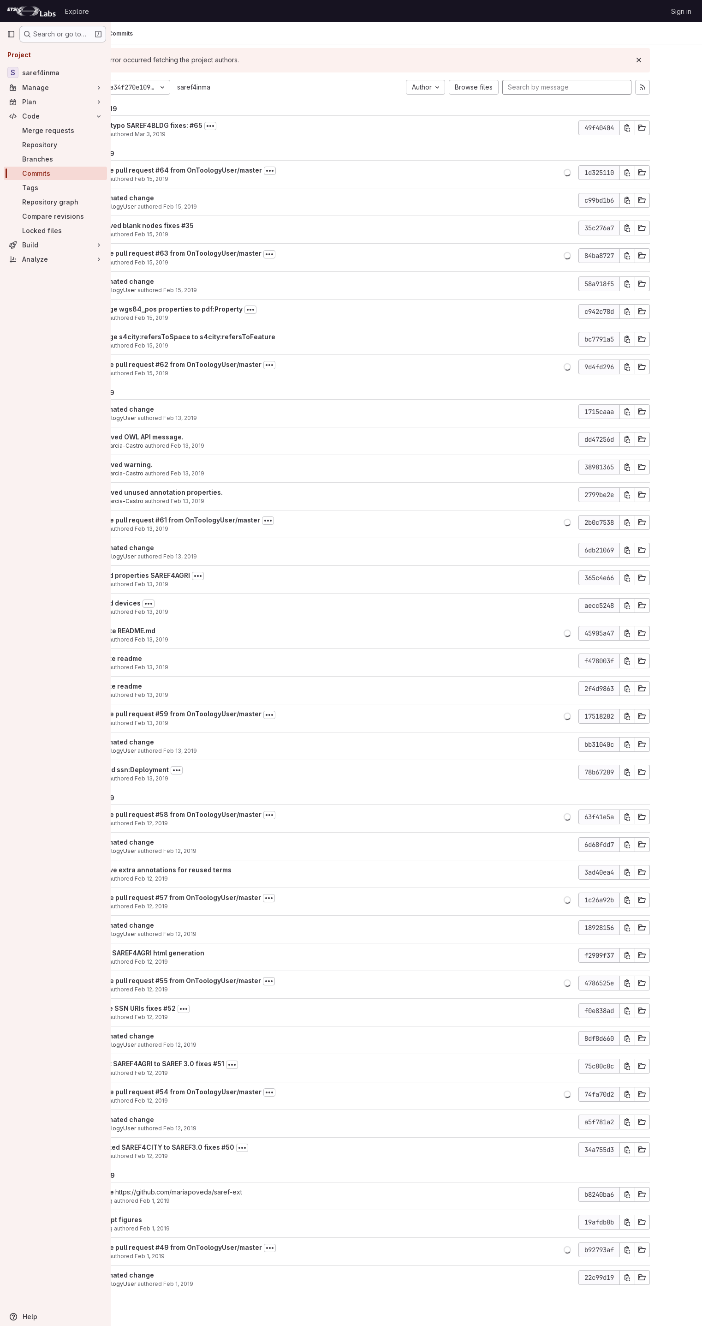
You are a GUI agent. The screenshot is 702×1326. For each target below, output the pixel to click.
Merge (151, 1192)
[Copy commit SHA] (668, 127)
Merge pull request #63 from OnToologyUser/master (224, 253)
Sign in (681, 11)
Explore (77, 11)
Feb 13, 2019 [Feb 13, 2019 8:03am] (227, 750)
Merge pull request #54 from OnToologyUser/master (224, 1092)
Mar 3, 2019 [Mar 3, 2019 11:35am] (197, 134)
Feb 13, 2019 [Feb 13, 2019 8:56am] (199, 639)
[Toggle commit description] (258, 126)
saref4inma (241, 87)
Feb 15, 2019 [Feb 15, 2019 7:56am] (199, 262)
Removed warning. (170, 464)
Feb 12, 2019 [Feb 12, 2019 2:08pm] (198, 823)
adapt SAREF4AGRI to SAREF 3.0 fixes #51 (206, 1064)
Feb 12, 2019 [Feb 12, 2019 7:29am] (227, 1128)
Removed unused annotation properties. (205, 492)
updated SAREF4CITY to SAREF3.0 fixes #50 (211, 1147)
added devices (164, 603)
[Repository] (55, 144)
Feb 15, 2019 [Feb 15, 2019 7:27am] (199, 373)
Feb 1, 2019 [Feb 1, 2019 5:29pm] (202, 1228)
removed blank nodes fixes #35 (190, 225)
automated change (171, 198)
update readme (165, 658)
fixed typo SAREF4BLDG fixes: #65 (195, 125)
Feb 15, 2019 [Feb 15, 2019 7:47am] (199, 317)
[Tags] (55, 187)
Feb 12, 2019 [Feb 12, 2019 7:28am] (198, 1155)
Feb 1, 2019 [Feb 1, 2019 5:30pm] (202, 1200)
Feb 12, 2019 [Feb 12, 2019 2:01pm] (198, 961)
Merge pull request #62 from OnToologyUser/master (224, 364)
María (147, 134)
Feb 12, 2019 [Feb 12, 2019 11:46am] (198, 1072)
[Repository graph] (55, 202)
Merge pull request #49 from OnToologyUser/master (224, 1247)
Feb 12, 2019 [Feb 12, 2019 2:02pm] (198, 906)
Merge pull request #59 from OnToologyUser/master (224, 714)
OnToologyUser (162, 206)
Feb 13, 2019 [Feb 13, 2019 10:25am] (199, 611)
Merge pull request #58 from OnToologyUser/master (224, 814)
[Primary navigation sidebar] (11, 34)
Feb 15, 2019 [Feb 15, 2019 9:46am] (199, 178)
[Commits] (55, 173)
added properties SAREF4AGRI (189, 575)
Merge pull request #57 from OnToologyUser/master (224, 897)
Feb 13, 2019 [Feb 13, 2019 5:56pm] (227, 417)
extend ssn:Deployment (178, 770)
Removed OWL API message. (185, 437)
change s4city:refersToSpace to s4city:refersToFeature (231, 337)
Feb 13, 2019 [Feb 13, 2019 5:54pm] (235, 473)
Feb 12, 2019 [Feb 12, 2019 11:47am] (227, 1044)
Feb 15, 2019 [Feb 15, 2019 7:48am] (227, 290)
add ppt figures (165, 1220)
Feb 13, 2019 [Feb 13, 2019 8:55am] (199, 667)
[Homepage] (31, 11)
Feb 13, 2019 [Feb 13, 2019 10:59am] (199, 584)
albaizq (150, 1200)
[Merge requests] (55, 130)
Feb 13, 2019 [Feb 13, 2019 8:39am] (199, 723)
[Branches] (55, 159)
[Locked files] (55, 230)
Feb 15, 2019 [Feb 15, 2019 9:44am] (227, 206)
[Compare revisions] (55, 216)
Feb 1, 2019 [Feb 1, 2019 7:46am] (197, 1256)
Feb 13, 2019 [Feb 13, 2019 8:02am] (199, 778)
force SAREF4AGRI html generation (196, 953)
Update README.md (171, 631)
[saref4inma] (55, 72)
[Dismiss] (679, 60)
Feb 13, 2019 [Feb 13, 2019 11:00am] (199, 528)
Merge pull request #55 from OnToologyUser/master (224, 980)
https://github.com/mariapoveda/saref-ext (226, 1192)
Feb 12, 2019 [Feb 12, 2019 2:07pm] (198, 878)
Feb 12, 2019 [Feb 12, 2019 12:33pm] (198, 989)
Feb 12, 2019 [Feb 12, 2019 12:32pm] (198, 1017)
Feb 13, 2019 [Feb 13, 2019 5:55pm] (235, 445)
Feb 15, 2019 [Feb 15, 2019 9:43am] (199, 234)
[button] (608, 172)
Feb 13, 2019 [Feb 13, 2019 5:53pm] (235, 501)
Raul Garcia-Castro (165, 445)
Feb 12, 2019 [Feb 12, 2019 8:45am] (198, 1100)
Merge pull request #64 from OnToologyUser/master (224, 170)
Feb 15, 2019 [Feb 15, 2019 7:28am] (199, 345)
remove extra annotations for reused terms (209, 870)
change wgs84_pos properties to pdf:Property (215, 309)
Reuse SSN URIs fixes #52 (181, 1008)
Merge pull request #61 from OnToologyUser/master (224, 520)
